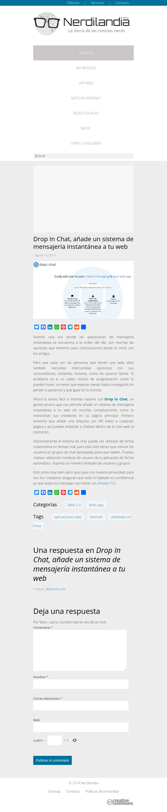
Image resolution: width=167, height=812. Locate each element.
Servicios (97, 2)
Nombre (40, 677)
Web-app (96, 504)
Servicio (86, 53)
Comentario (43, 627)
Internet (96, 516)
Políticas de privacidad (102, 791)
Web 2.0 (74, 504)
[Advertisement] (83, 199)
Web (36, 720)
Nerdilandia (89, 783)
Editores (73, 2)
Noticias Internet (86, 98)
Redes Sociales (86, 113)
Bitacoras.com (55, 589)
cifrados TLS (106, 483)
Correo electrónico (47, 698)
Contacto (122, 2)
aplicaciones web (68, 516)
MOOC (86, 128)
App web (86, 83)
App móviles (86, 68)
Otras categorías (86, 143)
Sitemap (54, 791)
